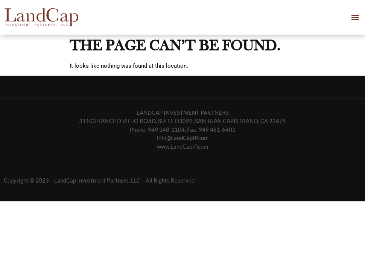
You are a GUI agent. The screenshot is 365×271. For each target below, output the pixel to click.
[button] (355, 17)
